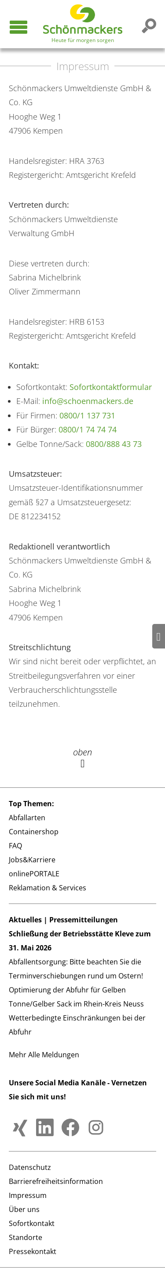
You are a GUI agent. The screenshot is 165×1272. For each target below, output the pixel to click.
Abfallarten (27, 817)
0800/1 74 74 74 (88, 429)
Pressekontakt (32, 1251)
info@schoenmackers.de (87, 401)
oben (82, 757)
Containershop (34, 831)
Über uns (24, 1209)
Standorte (25, 1237)
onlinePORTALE (34, 874)
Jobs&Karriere (32, 860)
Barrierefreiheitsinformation (56, 1181)
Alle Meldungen (53, 1054)
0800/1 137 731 (87, 415)
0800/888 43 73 (114, 444)
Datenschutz (30, 1167)
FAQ (15, 845)
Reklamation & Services (47, 888)
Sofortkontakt (32, 1223)
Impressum (28, 1195)
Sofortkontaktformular (111, 387)
